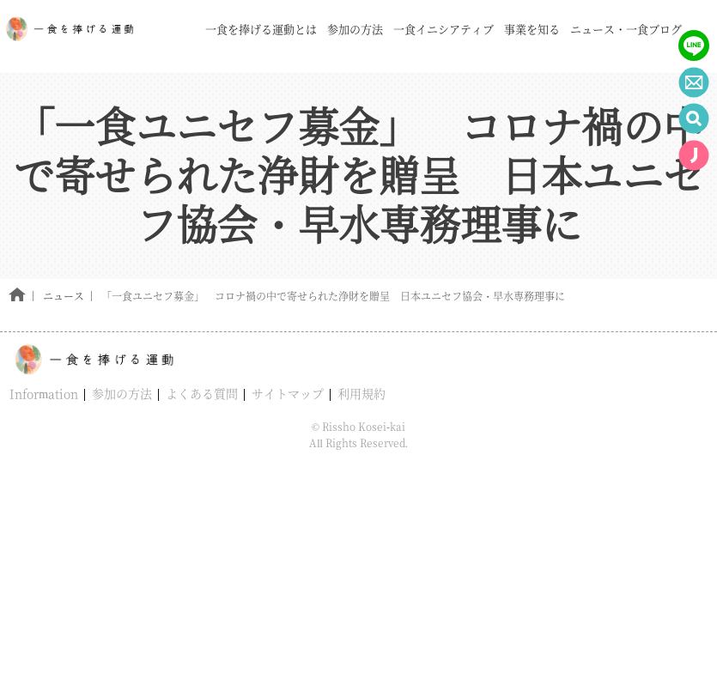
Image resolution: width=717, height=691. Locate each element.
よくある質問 (202, 393)
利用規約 (361, 393)
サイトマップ (288, 393)
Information (43, 393)
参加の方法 (122, 393)
